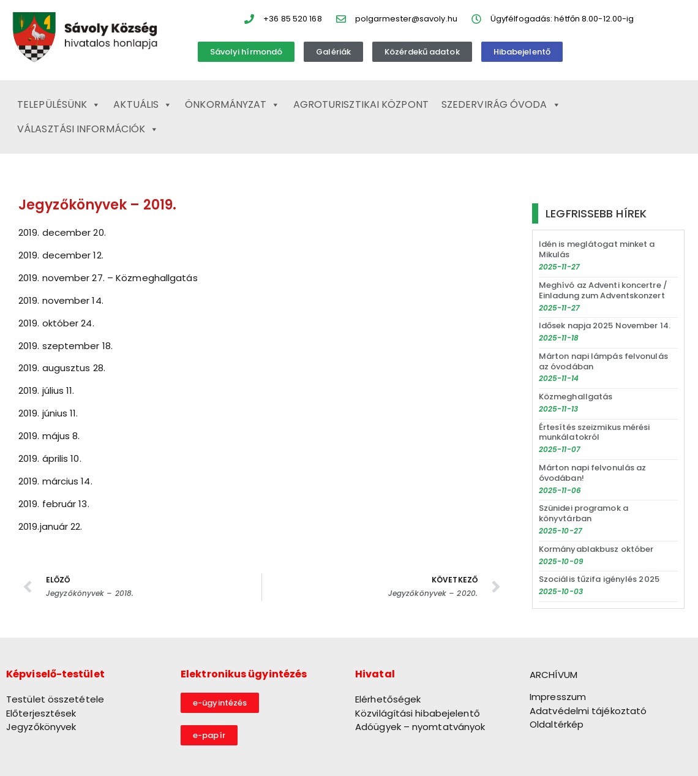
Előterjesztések (41, 713)
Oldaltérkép (557, 724)
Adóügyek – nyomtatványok (420, 726)
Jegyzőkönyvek (41, 726)
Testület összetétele (55, 699)
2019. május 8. (49, 435)
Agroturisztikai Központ (361, 104)
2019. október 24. (56, 323)
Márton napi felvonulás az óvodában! (593, 473)
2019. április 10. (49, 458)
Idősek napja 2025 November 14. (604, 325)
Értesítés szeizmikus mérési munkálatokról (594, 432)
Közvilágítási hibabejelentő (417, 713)
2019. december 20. (62, 232)
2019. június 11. (48, 413)
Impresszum (558, 696)
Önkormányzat (232, 104)
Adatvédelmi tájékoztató (588, 710)
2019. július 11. (46, 390)
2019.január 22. (50, 526)
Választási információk (88, 129)
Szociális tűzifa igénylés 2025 (599, 579)
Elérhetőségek (388, 699)
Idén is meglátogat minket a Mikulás (597, 249)
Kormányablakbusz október (596, 549)
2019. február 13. (53, 503)
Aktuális (142, 104)
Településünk (58, 104)
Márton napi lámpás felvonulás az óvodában (603, 361)
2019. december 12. (60, 255)
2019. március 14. (55, 481)
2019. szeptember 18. (65, 345)
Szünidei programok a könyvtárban (583, 513)
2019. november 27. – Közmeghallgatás (108, 277)
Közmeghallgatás (576, 396)
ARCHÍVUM (553, 674)
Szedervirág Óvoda (501, 104)
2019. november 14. (60, 300)
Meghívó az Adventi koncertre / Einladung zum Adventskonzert (603, 290)
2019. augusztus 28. (61, 367)
